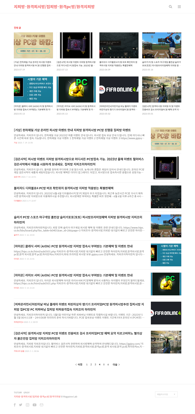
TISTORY (18, 392)
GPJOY (27, 392)
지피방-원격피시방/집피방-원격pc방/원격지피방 (54, 6)
